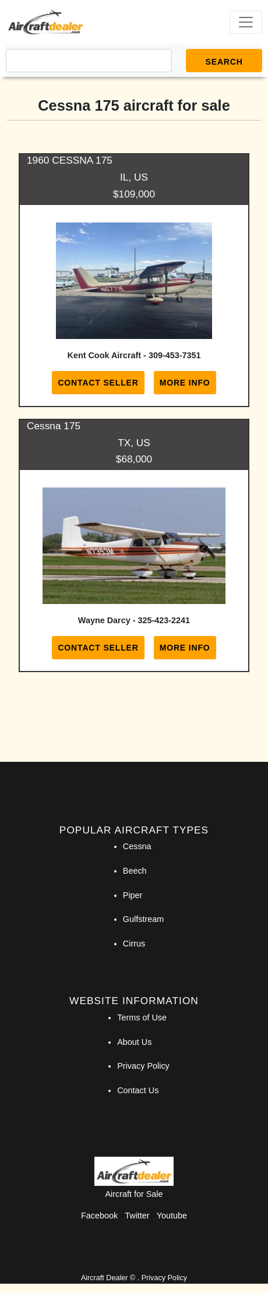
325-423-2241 (164, 620)
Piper (133, 895)
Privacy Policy (143, 1066)
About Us (134, 1042)
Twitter (137, 1215)
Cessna (137, 846)
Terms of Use (142, 1017)
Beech (135, 870)
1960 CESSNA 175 (69, 160)
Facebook (99, 1215)
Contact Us (137, 1090)
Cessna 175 (53, 426)
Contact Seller (98, 382)
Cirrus (134, 943)
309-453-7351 (175, 355)
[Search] (89, 60)
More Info (185, 382)
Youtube (172, 1215)
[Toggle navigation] (246, 22)
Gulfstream (143, 919)
